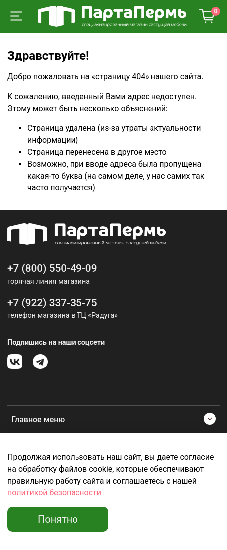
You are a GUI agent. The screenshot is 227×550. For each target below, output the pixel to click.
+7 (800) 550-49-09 (52, 268)
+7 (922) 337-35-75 (52, 302)
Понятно (58, 519)
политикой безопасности (54, 492)
